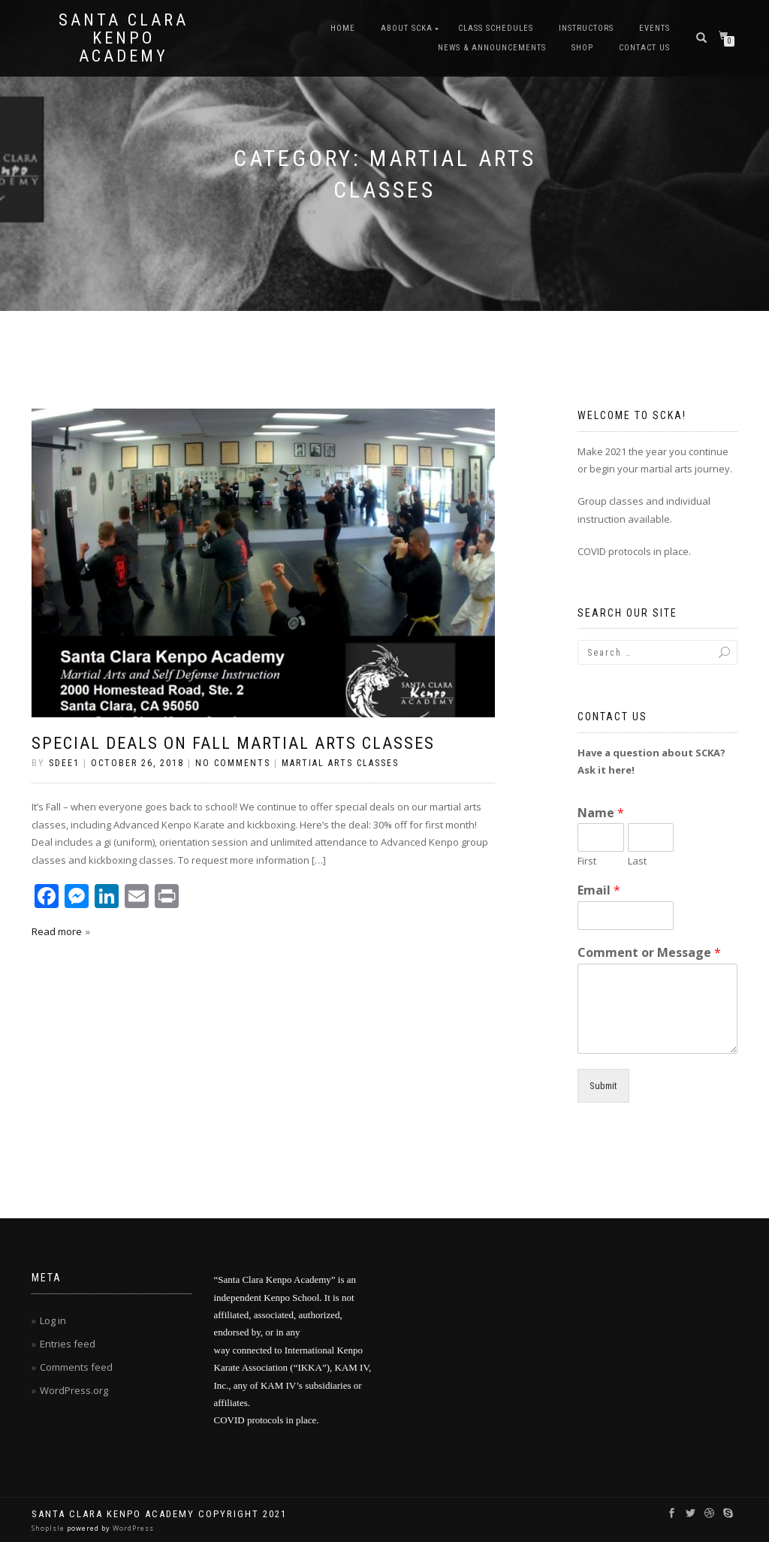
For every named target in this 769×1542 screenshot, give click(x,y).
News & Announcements (492, 48)
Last (637, 861)
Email (599, 890)
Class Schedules (495, 28)
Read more (57, 931)
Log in (53, 1320)
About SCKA (407, 28)
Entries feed (67, 1343)
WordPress (132, 1528)
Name (601, 813)
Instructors (586, 28)
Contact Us (644, 48)
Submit (603, 1085)
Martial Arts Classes (340, 763)
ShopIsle (49, 1528)
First (587, 861)
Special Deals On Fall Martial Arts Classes (233, 743)
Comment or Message (649, 953)
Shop (582, 48)
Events (654, 28)
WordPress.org (74, 1390)
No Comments (232, 763)
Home (342, 28)
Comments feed (76, 1367)
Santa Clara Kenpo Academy (123, 38)
